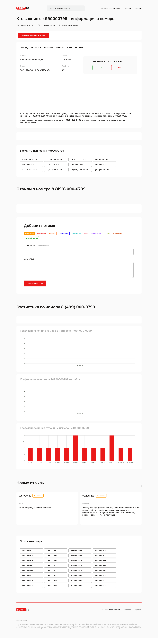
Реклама (52, 233)
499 (64, 70)
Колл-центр (117, 233)
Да (101, 67)
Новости (127, 8)
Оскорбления (63, 233)
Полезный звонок (31, 238)
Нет (119, 67)
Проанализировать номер (33, 35)
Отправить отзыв (35, 283)
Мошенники (41, 233)
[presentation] (66, 285)
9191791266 (88, 496)
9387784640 (25, 496)
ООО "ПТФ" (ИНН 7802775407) (35, 70)
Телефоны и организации (110, 8)
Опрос (107, 233)
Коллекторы (76, 233)
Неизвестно (29, 233)
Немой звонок (96, 233)
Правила (138, 8)
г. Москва (66, 59)
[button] (133, 486)
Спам (86, 233)
